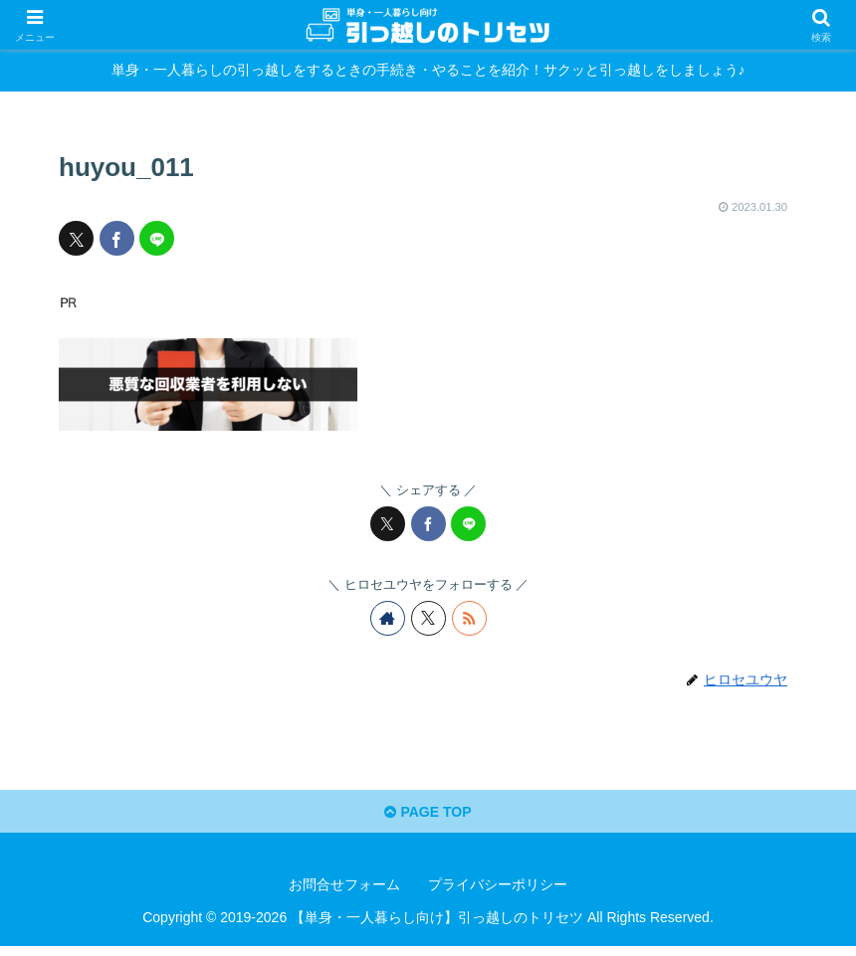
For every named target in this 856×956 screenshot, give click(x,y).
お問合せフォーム (344, 893)
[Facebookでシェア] (117, 238)
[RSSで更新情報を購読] (469, 618)
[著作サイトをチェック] (387, 618)
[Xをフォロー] (428, 618)
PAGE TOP (428, 819)
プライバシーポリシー (497, 893)
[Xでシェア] (76, 238)
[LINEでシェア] (156, 238)
